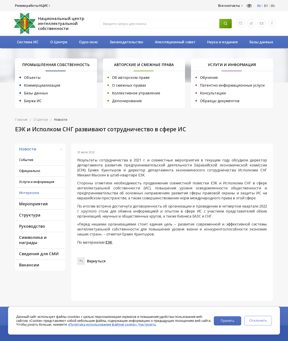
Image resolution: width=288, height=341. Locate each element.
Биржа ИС (33, 100)
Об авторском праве (131, 77)
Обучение (209, 77)
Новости (41, 149)
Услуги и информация (36, 182)
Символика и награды (33, 240)
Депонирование (127, 100)
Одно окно (88, 42)
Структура (29, 215)
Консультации (213, 93)
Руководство (32, 226)
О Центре (58, 42)
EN (273, 6)
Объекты (32, 77)
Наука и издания (222, 42)
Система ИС (28, 42)
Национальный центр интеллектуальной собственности (61, 23)
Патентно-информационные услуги (232, 85)
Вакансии (29, 265)
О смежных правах (129, 85)
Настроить (147, 324)
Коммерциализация (42, 85)
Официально (29, 171)
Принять (227, 320)
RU (259, 6)
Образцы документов (219, 100)
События (26, 160)
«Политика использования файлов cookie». (103, 324)
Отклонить (258, 320)
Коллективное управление (136, 93)
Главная (21, 119)
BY (266, 6)
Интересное (29, 193)
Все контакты (230, 5)
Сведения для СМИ (39, 253)
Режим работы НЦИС (32, 5)
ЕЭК (108, 242)
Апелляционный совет (175, 42)
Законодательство (126, 42)
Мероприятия (33, 204)
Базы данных (261, 42)
